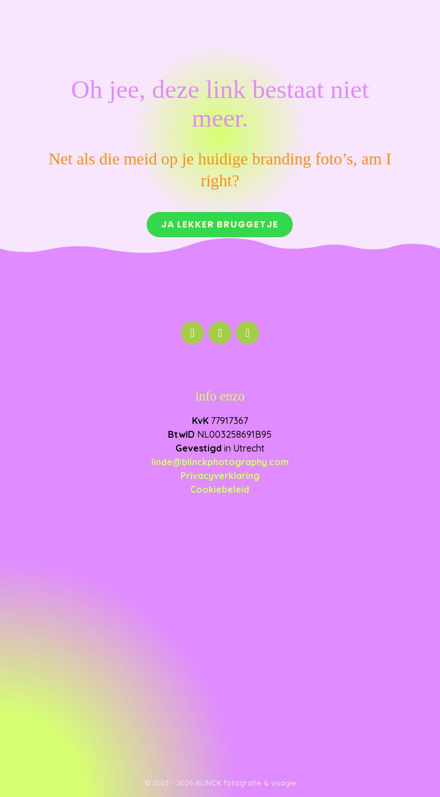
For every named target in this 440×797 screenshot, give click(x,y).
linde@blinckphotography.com (220, 462)
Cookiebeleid (219, 489)
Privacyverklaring (220, 475)
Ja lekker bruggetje (219, 224)
